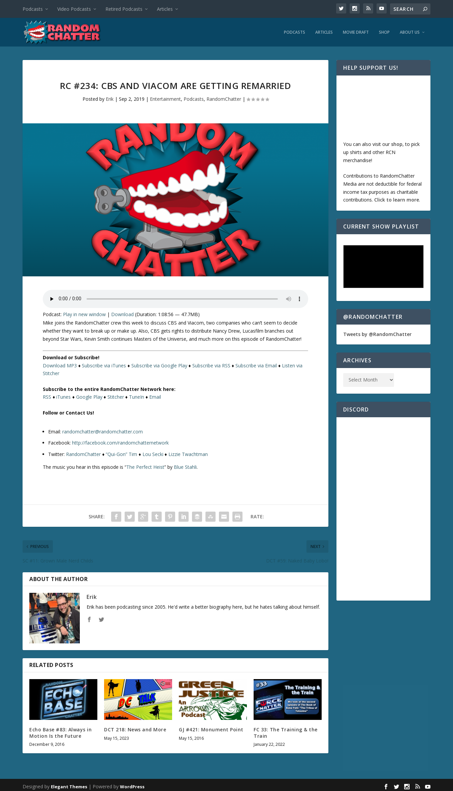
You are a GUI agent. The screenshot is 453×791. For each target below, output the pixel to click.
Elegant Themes (69, 785)
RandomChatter (223, 97)
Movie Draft (356, 30)
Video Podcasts (74, 9)
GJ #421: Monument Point (211, 728)
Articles (165, 9)
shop (396, 142)
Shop (384, 30)
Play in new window (84, 312)
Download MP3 (60, 364)
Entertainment (165, 97)
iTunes (63, 395)
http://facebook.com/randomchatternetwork (120, 441)
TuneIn (136, 395)
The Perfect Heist (145, 465)
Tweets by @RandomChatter (377, 333)
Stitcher (115, 395)
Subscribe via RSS (211, 364)
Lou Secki (152, 452)
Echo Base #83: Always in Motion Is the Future (60, 731)
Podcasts (33, 9)
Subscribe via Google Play (159, 364)
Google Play (89, 395)
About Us (410, 30)
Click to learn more (396, 198)
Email (155, 395)
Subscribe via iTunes (104, 364)
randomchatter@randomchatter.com (102, 430)
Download (122, 312)
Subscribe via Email (256, 364)
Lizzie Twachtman (188, 452)
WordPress (132, 785)
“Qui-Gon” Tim (121, 452)
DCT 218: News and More (135, 728)
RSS (47, 395)
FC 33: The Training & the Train (286, 731)
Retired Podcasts (123, 9)
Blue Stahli (185, 465)
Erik (110, 97)
